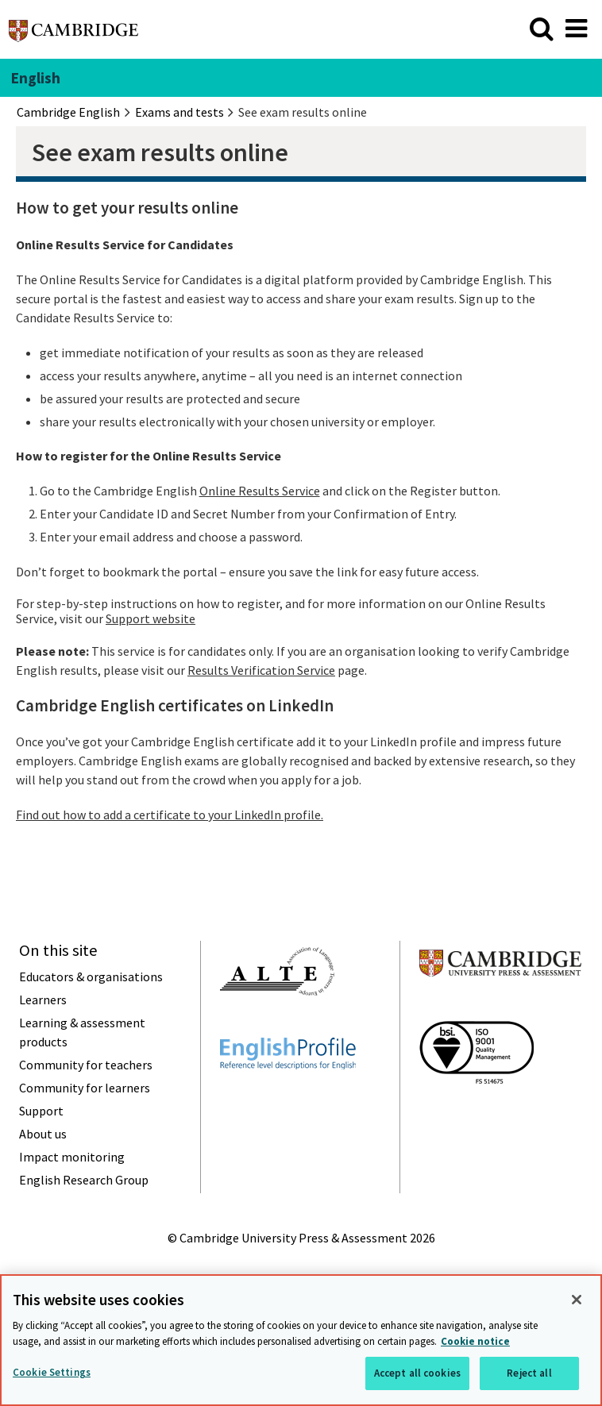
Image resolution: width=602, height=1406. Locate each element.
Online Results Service (259, 491)
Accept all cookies (417, 1373)
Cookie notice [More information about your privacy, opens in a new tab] (475, 1341)
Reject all (529, 1373)
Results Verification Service (261, 670)
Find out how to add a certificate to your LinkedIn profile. (169, 814)
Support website (150, 618)
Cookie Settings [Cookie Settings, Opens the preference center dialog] (52, 1372)
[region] (301, 1340)
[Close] (576, 1299)
